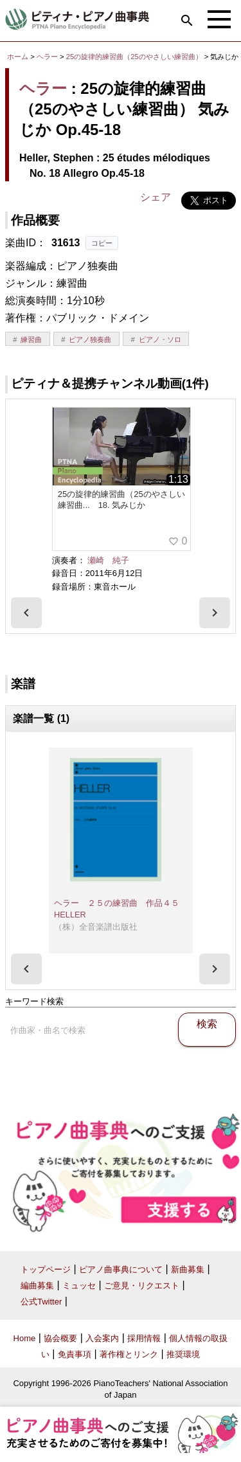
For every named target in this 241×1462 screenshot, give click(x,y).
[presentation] (26, 612)
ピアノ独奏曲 (90, 339)
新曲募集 (187, 1269)
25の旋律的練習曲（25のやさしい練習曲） (135, 56)
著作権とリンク (129, 1354)
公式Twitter (41, 1301)
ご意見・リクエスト (141, 1285)
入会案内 (102, 1338)
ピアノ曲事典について (121, 1269)
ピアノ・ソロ (160, 339)
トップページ (46, 1269)
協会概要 (60, 1338)
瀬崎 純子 (108, 560)
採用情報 (144, 1338)
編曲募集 (37, 1285)
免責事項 (74, 1354)
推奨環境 (183, 1354)
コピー (101, 243)
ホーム (17, 56)
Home (24, 1338)
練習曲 (31, 339)
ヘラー (47, 56)
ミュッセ (79, 1285)
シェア (155, 197)
